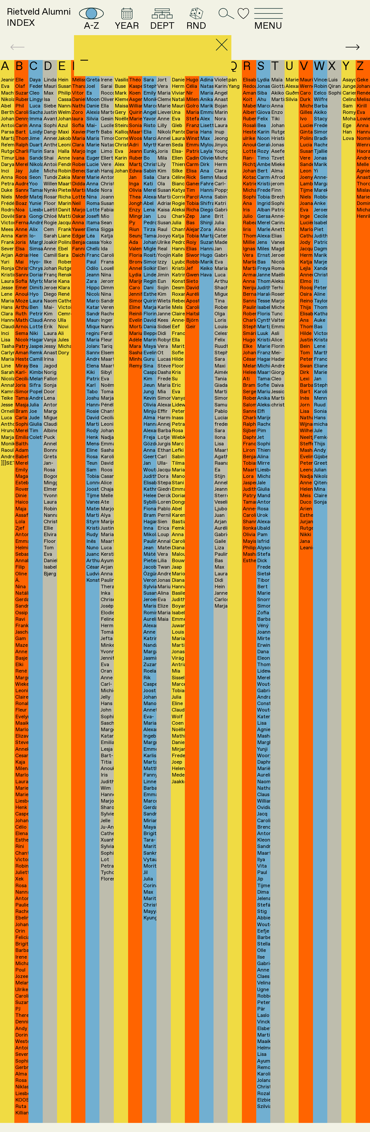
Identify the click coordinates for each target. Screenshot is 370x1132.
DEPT (211, 23)
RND (251, 23)
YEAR (169, 23)
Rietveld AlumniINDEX (50, 23)
